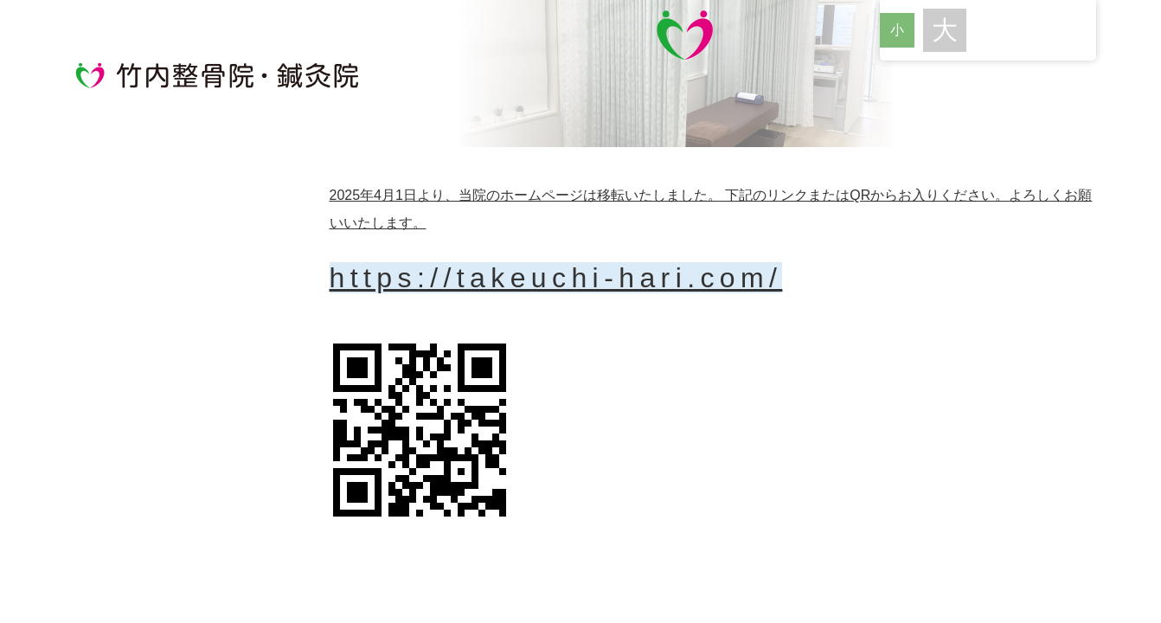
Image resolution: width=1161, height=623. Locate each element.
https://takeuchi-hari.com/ (556, 277)
